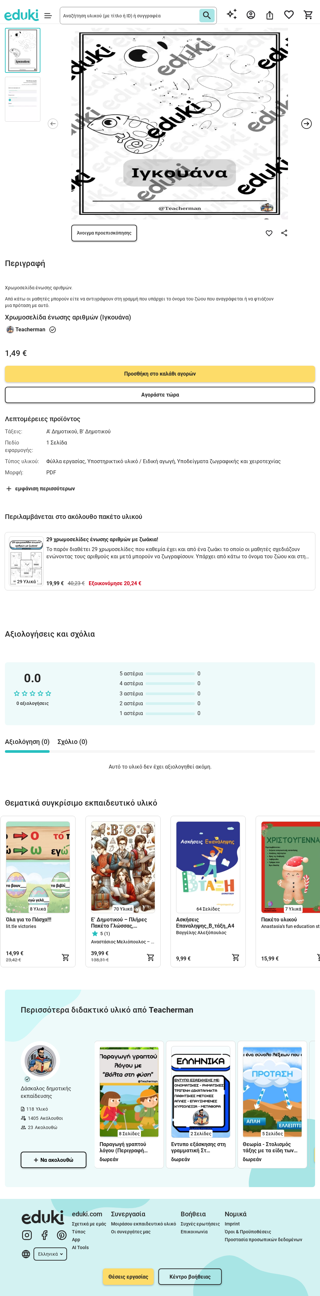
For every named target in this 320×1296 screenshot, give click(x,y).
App (76, 1239)
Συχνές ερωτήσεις (200, 1223)
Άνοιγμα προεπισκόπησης (104, 233)
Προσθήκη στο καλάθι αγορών (160, 374)
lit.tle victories (21, 926)
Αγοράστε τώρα (160, 395)
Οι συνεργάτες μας (130, 1231)
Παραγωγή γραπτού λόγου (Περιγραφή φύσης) (123, 1147)
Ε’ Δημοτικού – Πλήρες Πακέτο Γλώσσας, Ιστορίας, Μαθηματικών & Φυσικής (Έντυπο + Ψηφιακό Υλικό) (122, 922)
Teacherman (30, 329)
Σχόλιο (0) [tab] (72, 742)
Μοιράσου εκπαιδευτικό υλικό (143, 1223)
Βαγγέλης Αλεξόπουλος (201, 932)
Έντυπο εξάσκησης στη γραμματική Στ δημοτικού (198, 1147)
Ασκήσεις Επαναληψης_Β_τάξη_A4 (205, 922)
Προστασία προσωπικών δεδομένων (263, 1239)
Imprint (232, 1223)
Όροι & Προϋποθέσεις (248, 1231)
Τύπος (78, 1231)
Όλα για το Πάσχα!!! (28, 919)
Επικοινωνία (194, 1231)
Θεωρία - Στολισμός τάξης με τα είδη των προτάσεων (268, 1147)
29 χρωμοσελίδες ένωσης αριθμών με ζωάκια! (102, 539)
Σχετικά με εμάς (89, 1223)
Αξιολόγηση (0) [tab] (27, 742)
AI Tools (80, 1247)
